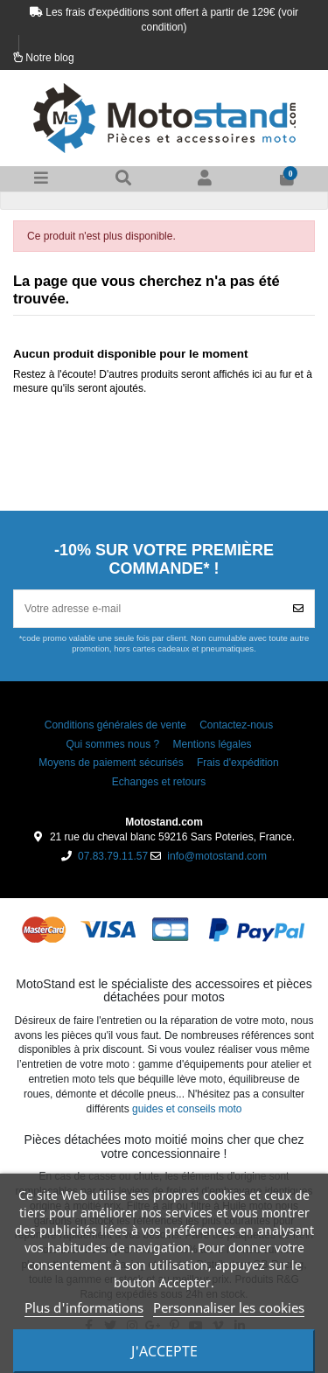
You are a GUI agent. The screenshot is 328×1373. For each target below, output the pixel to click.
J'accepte (164, 1351)
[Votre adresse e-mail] (148, 608)
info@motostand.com (217, 856)
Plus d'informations (83, 1307)
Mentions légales (212, 744)
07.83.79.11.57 (113, 856)
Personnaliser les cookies (228, 1307)
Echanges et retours (159, 782)
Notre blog (49, 58)
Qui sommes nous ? (112, 744)
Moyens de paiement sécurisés (110, 762)
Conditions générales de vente (115, 725)
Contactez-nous (236, 725)
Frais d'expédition (238, 762)
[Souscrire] (298, 608)
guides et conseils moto (186, 1109)
